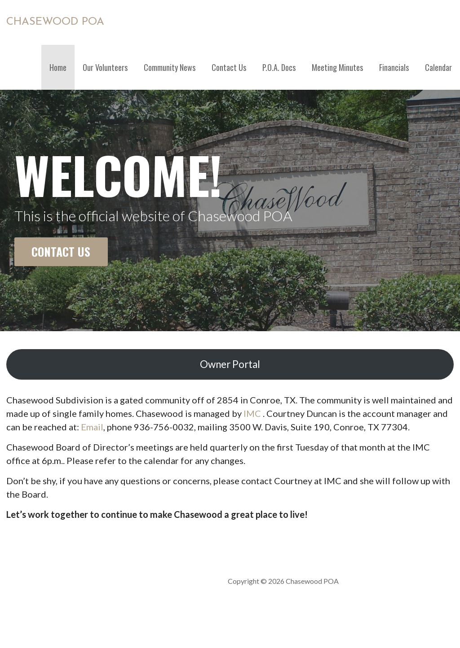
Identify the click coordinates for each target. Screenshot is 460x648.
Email (92, 426)
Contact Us (229, 67)
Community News (169, 67)
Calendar (438, 67)
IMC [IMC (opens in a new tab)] (252, 413)
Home (57, 67)
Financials (394, 67)
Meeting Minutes (337, 67)
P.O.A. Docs (279, 67)
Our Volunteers (105, 67)
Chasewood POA (55, 22)
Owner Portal (230, 364)
